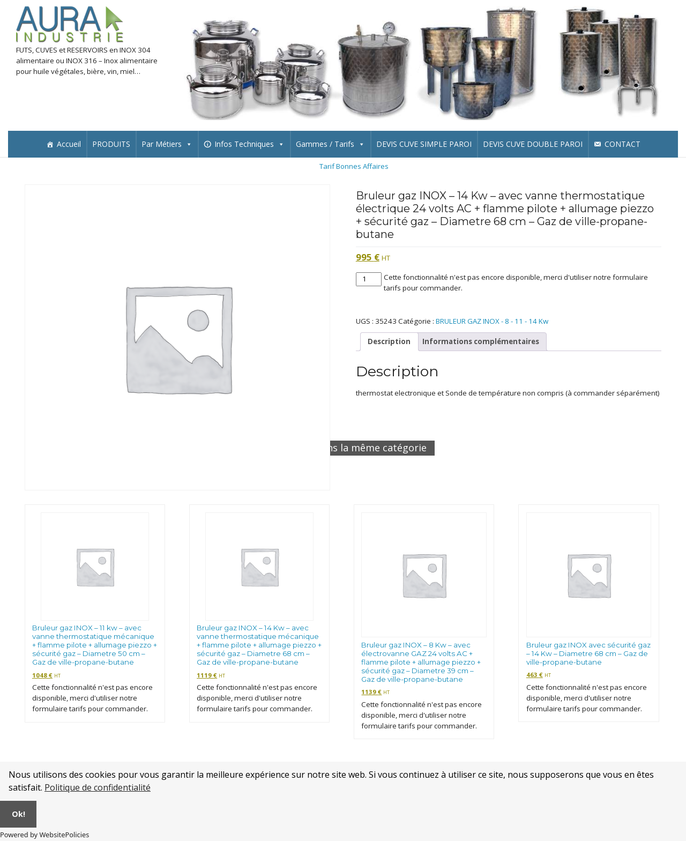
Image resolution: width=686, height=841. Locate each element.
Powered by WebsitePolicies (44, 834)
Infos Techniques (249, 144)
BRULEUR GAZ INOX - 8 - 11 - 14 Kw (492, 321)
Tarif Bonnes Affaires (354, 166)
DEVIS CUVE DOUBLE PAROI (533, 144)
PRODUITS (111, 144)
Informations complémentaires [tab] (480, 341)
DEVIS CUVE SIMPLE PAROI (424, 144)
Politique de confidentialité (97, 787)
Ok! (18, 814)
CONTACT (622, 144)
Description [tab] (389, 341)
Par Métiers (166, 144)
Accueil (69, 144)
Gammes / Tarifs (330, 144)
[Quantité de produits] (369, 279)
